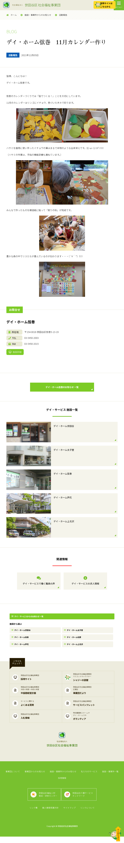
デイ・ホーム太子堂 (74, 632)
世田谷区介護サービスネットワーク (83, 800)
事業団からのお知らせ (35, 775)
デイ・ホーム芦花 (21, 647)
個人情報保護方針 (50, 814)
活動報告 (61, 14)
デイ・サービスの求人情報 (85, 582)
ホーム (11, 14)
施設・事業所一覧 (109, 775)
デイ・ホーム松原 (73, 640)
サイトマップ (69, 814)
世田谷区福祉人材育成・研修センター (48, 800)
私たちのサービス (89, 775)
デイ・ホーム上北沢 (74, 647)
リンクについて (87, 814)
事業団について (13, 775)
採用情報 (62, 782)
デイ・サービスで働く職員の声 (39, 582)
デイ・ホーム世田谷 (21, 632)
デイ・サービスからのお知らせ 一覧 (28, 618)
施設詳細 (15, 353)
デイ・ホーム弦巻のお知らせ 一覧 (69, 389)
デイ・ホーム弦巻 (21, 640)
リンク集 (34, 814)
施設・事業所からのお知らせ (36, 14)
